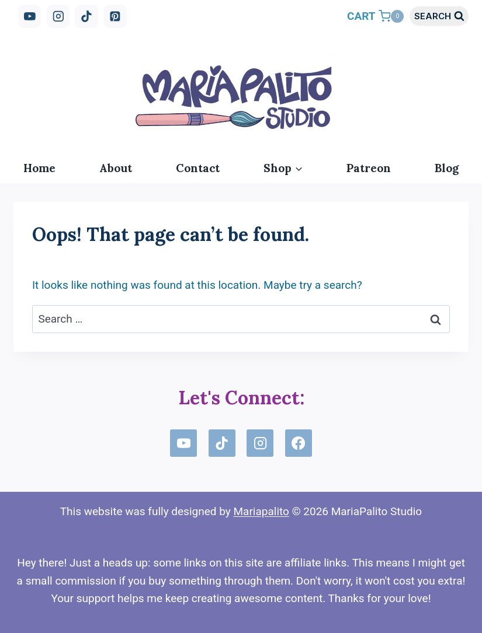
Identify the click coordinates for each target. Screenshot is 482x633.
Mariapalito (261, 511)
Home (39, 168)
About (115, 168)
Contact (198, 168)
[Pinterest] (115, 16)
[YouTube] (29, 16)
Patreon (368, 168)
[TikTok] (86, 16)
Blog (447, 168)
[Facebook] (298, 442)
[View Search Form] (439, 16)
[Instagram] (58, 16)
